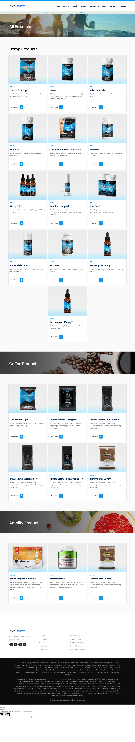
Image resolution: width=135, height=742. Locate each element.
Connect (122, 6)
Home (58, 6)
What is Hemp (45, 643)
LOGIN (82, 13)
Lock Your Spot (45, 646)
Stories (75, 6)
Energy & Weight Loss (98, 6)
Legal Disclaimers (76, 643)
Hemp (83, 6)
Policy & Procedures (77, 649)
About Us (43, 639)
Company (66, 6)
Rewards (43, 649)
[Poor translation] (7, 714)
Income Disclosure (76, 646)
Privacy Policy (74, 636)
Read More (17, 107)
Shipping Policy (75, 639)
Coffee (112, 6)
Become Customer (52, 13)
